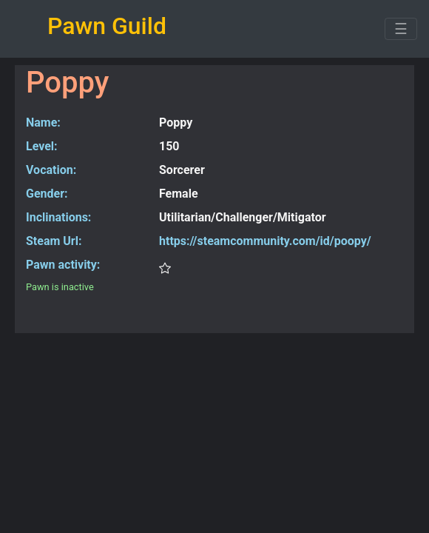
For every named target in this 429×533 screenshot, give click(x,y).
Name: (43, 122)
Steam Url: (53, 241)
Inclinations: (58, 217)
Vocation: (51, 170)
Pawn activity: (63, 265)
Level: (42, 146)
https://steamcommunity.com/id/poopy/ (265, 241)
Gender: (47, 194)
